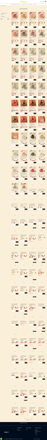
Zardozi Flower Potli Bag (41, 156)
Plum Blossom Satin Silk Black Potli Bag (41, 220)
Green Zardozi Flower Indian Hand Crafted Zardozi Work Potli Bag (32, 157)
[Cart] (17, 27)
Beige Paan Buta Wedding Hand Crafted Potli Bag (23, 235)
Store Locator (19, 430)
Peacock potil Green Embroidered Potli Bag (14, 124)
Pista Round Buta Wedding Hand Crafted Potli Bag (15, 304)
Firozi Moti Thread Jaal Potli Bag (32, 56)
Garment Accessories (30, 4)
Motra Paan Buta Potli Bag (15, 269)
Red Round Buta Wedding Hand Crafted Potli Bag (15, 287)
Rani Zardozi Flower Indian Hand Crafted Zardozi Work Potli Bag (32, 173)
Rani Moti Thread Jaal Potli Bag (23, 56)
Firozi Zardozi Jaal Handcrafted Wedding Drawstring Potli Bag (22, 220)
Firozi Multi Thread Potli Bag (15, 189)
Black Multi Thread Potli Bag (41, 189)
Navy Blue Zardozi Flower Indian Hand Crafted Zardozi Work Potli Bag (23, 173)
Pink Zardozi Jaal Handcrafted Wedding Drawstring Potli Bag (40, 204)
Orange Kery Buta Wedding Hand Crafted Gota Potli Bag (15, 408)
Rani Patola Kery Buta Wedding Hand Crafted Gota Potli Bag (23, 408)
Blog (26, 429)
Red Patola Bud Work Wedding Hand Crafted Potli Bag (23, 321)
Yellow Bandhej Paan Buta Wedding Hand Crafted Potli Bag (32, 270)
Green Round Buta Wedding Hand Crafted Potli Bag (23, 304)
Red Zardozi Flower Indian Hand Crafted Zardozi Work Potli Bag (41, 173)
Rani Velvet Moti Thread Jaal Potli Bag (32, 38)
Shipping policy (37, 430)
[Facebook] (5, 432)
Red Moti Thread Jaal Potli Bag (15, 56)
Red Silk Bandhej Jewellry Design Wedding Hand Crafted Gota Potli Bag (41, 339)
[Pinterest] (6, 432)
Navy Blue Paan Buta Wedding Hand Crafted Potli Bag (41, 373)
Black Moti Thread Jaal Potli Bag (23, 90)
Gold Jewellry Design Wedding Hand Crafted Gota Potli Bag (41, 321)
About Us (18, 429)
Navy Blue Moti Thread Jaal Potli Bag (32, 90)
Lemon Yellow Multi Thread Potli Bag (23, 204)
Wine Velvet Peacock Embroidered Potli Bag (32, 107)
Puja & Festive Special (24, 4)
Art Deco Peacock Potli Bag (41, 107)
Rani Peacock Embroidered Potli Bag (15, 107)
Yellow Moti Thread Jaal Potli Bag (32, 73)
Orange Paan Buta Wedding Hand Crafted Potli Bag (15, 390)
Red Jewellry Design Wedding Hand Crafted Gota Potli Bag (15, 356)
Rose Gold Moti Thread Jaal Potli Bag (15, 73)
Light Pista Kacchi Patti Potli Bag (15, 235)
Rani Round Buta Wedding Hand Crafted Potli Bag (32, 408)
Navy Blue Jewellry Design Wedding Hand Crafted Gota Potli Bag (23, 339)
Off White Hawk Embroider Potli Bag (32, 19)
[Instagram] (8, 432)
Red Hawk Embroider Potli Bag (15, 19)
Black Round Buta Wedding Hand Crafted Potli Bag (41, 252)
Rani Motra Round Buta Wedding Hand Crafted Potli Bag (15, 253)
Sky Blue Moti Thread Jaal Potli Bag (41, 56)
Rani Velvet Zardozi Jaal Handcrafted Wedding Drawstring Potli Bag (32, 204)
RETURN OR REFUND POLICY (38, 432)
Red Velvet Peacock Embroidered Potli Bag (32, 124)
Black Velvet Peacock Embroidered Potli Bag (23, 107)
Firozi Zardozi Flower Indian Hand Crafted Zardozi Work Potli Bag (15, 157)
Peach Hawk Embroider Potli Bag (15, 38)
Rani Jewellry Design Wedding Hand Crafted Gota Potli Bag (41, 356)
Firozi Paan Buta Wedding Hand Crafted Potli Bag (41, 390)
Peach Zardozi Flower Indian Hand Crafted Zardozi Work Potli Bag (23, 157)
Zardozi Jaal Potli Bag (31, 219)
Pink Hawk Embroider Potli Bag (41, 19)
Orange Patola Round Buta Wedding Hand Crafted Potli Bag (32, 287)
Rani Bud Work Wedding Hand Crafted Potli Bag (41, 304)
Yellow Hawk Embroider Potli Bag (23, 19)
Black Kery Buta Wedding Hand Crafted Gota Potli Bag (23, 390)
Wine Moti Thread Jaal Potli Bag (41, 38)
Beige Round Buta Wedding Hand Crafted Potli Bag (23, 270)
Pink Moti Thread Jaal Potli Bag (23, 73)
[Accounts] (44, 1)
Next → (32, 418)
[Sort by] (42, 11)
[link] (40, 1)
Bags (11, 4)
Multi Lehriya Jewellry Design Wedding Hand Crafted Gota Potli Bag (32, 356)
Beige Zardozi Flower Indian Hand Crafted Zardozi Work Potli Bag (15, 173)
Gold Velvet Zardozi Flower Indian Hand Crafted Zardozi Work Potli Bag (41, 140)
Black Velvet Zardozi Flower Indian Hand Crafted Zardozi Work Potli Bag (32, 140)
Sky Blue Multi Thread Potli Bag (41, 124)
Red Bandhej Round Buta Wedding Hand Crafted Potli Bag (32, 235)
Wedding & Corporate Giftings (16, 4)
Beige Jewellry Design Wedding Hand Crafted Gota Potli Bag (23, 356)
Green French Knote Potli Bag (32, 373)
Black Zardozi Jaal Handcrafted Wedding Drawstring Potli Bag (14, 220)
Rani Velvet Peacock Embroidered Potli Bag (23, 124)
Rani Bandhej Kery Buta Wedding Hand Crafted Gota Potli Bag (32, 304)
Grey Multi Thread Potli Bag (32, 189)
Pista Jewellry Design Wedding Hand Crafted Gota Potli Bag (15, 339)
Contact (36, 429)
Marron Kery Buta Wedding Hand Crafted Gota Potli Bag (32, 252)
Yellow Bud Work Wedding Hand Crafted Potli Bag (15, 321)
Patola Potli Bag (40, 269)
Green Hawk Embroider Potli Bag (23, 38)
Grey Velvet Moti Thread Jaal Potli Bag (41, 90)
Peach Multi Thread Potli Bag (23, 189)
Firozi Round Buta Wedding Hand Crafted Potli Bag (41, 287)
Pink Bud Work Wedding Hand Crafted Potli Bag (32, 321)
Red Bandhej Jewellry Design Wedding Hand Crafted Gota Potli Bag (32, 339)
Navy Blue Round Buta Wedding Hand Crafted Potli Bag (41, 408)
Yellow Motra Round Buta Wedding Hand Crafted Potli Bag (23, 253)
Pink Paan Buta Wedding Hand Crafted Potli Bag (23, 287)
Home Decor (35, 4)
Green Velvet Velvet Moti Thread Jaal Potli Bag (41, 73)
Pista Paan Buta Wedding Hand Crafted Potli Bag (32, 390)
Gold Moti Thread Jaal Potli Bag (15, 90)
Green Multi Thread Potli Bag (14, 204)
